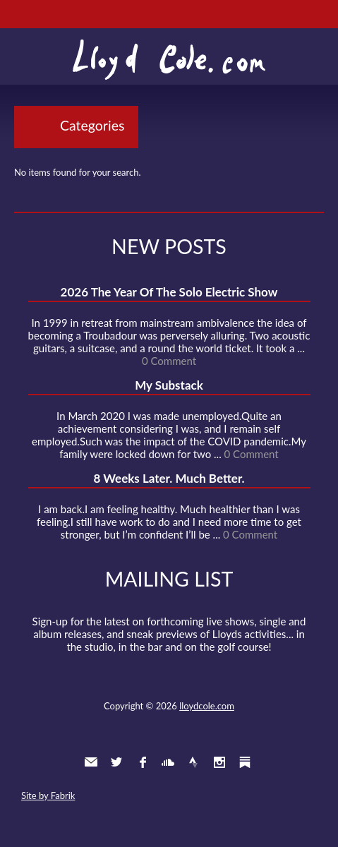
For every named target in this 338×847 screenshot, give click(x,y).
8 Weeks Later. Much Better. (168, 478)
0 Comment (169, 360)
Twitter (116, 762)
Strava (193, 762)
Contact (91, 762)
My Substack (169, 385)
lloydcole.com (206, 705)
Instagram (219, 762)
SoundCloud (168, 762)
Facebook (142, 762)
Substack (245, 762)
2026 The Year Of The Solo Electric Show (169, 291)
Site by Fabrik (48, 795)
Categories (92, 125)
